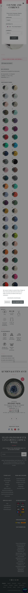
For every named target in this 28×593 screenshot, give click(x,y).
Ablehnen (7, 302)
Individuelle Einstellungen (14, 297)
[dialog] (14, 296)
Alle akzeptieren (18, 302)
